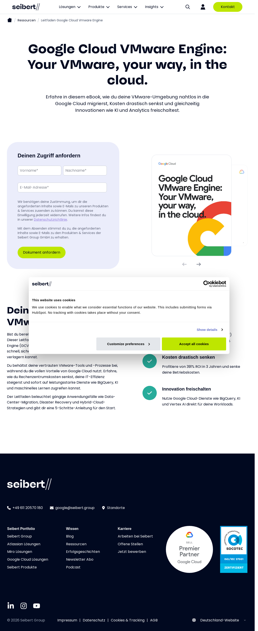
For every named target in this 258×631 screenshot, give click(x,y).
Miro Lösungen (19, 551)
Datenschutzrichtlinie (50, 219)
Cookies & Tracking (127, 620)
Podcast (73, 567)
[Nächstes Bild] (198, 264)
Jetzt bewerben (132, 551)
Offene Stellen (130, 544)
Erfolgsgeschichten (83, 551)
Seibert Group (19, 536)
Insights (154, 6)
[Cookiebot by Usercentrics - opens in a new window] (206, 284)
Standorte (113, 507)
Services (127, 6)
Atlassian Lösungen (23, 544)
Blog (70, 536)
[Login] (203, 7)
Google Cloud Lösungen (27, 559)
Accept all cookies (194, 344)
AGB (154, 620)
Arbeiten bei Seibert (135, 536)
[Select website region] (223, 620)
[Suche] (188, 7)
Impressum (67, 620)
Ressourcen (27, 20)
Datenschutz (94, 620)
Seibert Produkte (22, 567)
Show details (207, 330)
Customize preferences (128, 344)
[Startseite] (9, 20)
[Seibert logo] (26, 6)
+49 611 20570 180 (25, 507)
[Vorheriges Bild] (184, 264)
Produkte (99, 6)
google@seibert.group (72, 507)
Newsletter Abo (79, 559)
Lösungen (70, 6)
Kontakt (228, 6)
